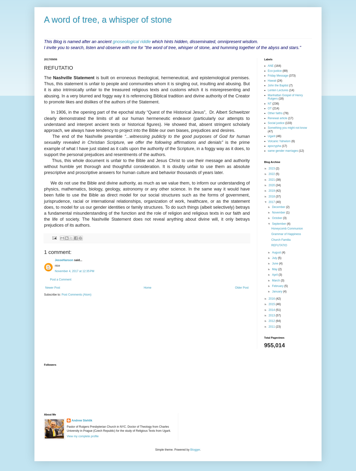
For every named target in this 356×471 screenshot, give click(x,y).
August (277, 252)
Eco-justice (275, 71)
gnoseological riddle (132, 41)
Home (147, 287)
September (279, 223)
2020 (272, 185)
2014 (272, 310)
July (275, 258)
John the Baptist (278, 85)
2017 (272, 202)
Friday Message (278, 75)
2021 (272, 179)
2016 (272, 298)
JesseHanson (64, 260)
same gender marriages (283, 150)
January (277, 291)
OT (270, 108)
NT (270, 103)
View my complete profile (83, 436)
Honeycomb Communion (287, 228)
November (279, 212)
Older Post (242, 287)
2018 (272, 196)
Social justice (276, 123)
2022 (272, 174)
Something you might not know (287, 127)
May (275, 269)
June (275, 263)
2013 (272, 315)
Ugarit (271, 136)
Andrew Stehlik (82, 420)
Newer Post (52, 287)
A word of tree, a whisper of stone (108, 20)
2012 (272, 321)
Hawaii (272, 80)
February (278, 286)
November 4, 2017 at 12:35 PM (74, 271)
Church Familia (281, 239)
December (279, 207)
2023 (272, 168)
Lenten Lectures (278, 90)
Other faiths (275, 113)
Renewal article (277, 118)
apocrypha (274, 146)
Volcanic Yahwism (279, 141)
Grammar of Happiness (286, 234)
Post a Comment (60, 279)
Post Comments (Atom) (76, 294)
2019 (272, 190)
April (275, 274)
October (277, 218)
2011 (272, 326)
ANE (271, 65)
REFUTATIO (279, 245)
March (276, 280)
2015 (272, 304)
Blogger (195, 449)
